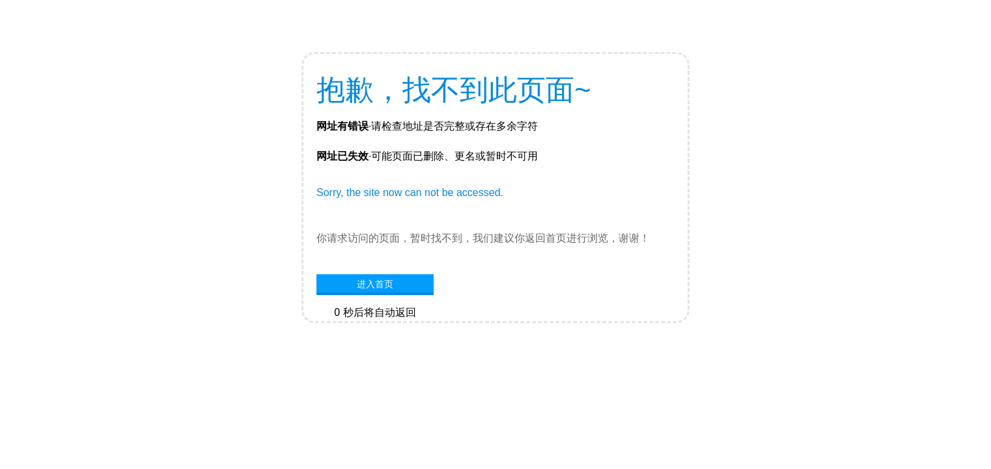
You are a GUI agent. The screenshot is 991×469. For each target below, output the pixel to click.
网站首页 (375, 332)
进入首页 (375, 284)
